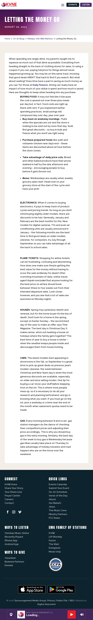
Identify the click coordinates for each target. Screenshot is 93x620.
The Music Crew (58, 510)
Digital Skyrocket (46, 604)
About (52, 499)
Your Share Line (13, 492)
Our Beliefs (55, 503)
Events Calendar (58, 484)
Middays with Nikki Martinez (40, 39)
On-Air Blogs (19, 39)
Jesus (52, 506)
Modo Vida (55, 551)
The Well (54, 544)
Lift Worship (55, 536)
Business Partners (14, 561)
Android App (12, 544)
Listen (86, 4)
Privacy (51, 600)
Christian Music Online (17, 533)
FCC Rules (54, 518)
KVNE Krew (11, 484)
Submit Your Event (59, 488)
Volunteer (10, 558)
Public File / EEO (65, 600)
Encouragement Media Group (30, 600)
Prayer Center (12, 495)
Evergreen (54, 547)
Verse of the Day (58, 495)
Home (7, 39)
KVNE (52, 533)
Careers (9, 499)
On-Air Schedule (58, 492)
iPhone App (11, 540)
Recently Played (14, 536)
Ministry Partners (58, 514)
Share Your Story (14, 488)
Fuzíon (52, 540)
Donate (72, 4)
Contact (9, 503)
